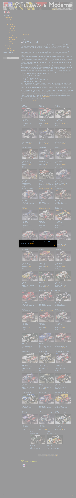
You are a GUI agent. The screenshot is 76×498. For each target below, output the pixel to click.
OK (54, 245)
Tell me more (32, 243)
